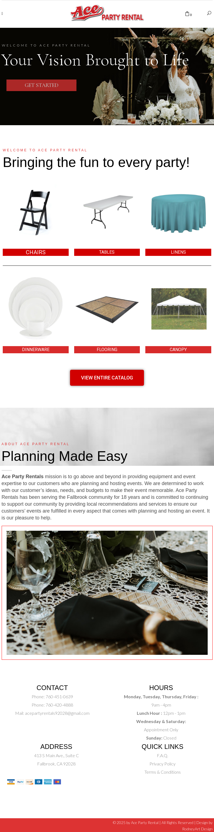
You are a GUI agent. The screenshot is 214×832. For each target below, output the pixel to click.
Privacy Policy (162, 763)
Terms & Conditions (162, 771)
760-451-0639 (59, 696)
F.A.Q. (162, 755)
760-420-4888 (59, 704)
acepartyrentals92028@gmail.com (57, 713)
